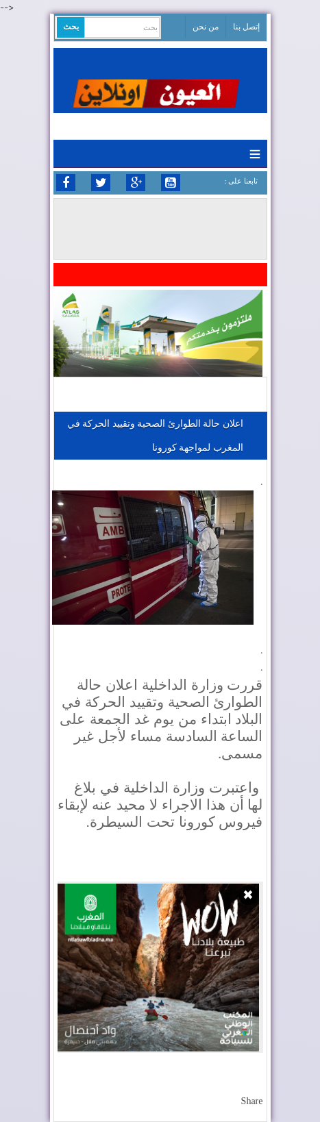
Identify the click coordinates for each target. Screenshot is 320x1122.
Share (252, 1101)
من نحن (206, 27)
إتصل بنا (246, 27)
